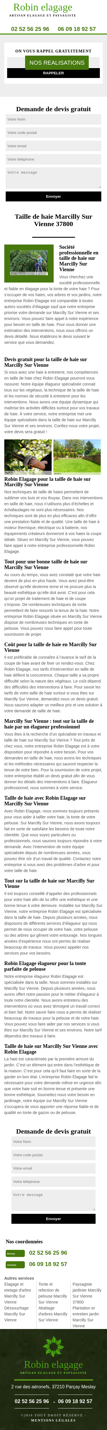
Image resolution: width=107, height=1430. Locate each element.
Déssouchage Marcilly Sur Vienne (16, 1314)
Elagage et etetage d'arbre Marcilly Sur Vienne (17, 1293)
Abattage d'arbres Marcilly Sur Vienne (53, 1314)
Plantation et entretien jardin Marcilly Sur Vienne (85, 1317)
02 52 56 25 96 (30, 29)
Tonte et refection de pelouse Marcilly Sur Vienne (53, 1293)
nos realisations (56, 63)
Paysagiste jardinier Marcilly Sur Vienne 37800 (86, 1293)
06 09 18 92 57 (77, 29)
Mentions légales (53, 1420)
